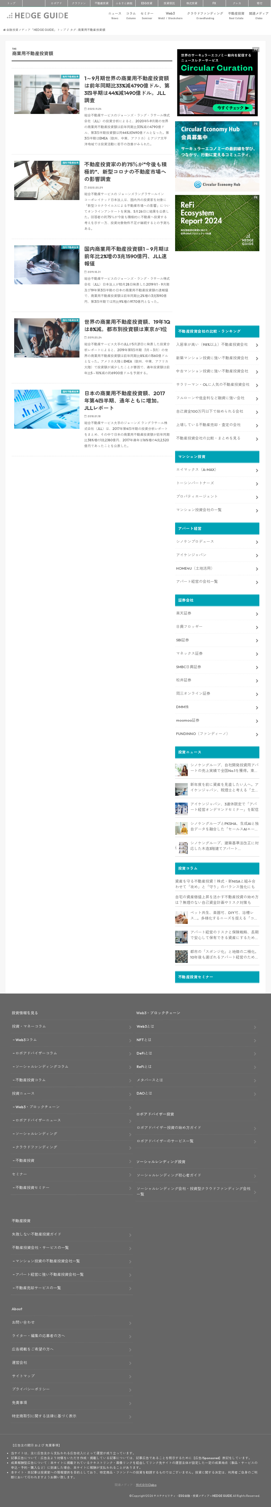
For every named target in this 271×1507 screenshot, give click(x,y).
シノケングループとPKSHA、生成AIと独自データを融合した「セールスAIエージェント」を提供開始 (224, 825)
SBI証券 (182, 639)
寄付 (259, 3)
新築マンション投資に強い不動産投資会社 (212, 356)
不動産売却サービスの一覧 (38, 1286)
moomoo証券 (187, 719)
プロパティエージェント (197, 495)
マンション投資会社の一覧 (199, 508)
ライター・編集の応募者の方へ (38, 1334)
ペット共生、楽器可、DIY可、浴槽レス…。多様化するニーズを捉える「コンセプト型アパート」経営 (224, 914)
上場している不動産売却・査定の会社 (208, 423)
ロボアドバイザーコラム (36, 1052)
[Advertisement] (92, 521)
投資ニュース (23, 1092)
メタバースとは (150, 1079)
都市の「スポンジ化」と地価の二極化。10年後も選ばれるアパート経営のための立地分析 (224, 953)
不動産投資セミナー (32, 1186)
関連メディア (259, 15)
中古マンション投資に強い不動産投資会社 (212, 370)
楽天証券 (183, 612)
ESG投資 (146, 3)
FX (214, 3)
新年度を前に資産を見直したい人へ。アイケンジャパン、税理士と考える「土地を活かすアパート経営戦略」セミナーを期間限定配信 (224, 786)
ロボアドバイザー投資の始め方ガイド (169, 1126)
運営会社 (19, 1361)
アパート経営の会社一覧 (197, 580)
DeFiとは (144, 1052)
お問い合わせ (23, 1321)
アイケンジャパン (191, 553)
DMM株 (182, 705)
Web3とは (145, 1025)
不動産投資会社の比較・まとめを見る (208, 437)
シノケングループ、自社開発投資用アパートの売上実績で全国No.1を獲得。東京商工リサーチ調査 (224, 767)
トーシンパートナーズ (195, 482)
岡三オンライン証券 (193, 692)
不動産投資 (102, 3)
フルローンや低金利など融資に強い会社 (210, 396)
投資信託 (169, 3)
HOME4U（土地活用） (195, 567)
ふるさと (124, 3)
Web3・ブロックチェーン (37, 1105)
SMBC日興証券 (188, 665)
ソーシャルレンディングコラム (42, 1065)
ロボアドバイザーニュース (38, 1119)
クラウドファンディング (205, 15)
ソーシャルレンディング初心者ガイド (169, 1174)
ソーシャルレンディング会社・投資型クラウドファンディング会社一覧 (194, 1190)
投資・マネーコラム (29, 1025)
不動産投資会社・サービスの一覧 (40, 1246)
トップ (11, 3)
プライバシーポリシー (31, 1388)
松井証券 (183, 679)
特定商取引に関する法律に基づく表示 (44, 1415)
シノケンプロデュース (195, 540)
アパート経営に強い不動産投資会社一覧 (49, 1273)
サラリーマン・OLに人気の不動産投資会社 (212, 383)
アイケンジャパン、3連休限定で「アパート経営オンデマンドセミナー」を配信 (224, 806)
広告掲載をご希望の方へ (33, 1348)
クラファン (79, 3)
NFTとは (144, 1038)
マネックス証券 (189, 652)
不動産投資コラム (30, 1079)
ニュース (114, 15)
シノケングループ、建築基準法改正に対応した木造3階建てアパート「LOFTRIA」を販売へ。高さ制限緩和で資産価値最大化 (224, 845)
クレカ (237, 3)
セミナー (147, 15)
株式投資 (191, 3)
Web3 (170, 15)
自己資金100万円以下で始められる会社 (209, 410)
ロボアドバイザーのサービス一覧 (165, 1140)
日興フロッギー (189, 625)
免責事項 (19, 1401)
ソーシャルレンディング (36, 1132)
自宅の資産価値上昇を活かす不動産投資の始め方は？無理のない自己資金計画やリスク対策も (217, 899)
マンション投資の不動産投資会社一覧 (47, 1260)
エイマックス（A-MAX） (197, 468)
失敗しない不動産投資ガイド (36, 1233)
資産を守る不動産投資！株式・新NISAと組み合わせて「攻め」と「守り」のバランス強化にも (215, 883)
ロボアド (56, 3)
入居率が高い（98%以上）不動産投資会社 (212, 343)
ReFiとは (144, 1065)
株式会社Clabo (146, 1484)
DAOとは (144, 1092)
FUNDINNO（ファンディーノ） (203, 732)
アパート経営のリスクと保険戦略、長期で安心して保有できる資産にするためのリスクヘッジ (224, 934)
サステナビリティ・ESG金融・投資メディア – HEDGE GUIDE (193, 1495)
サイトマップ (23, 1375)
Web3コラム (26, 1038)
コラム (131, 15)
